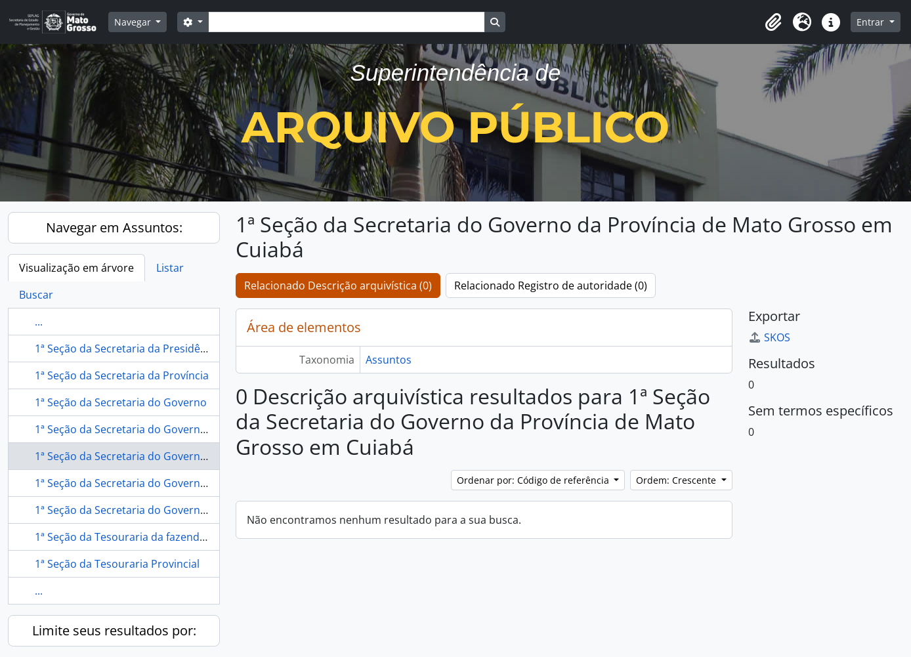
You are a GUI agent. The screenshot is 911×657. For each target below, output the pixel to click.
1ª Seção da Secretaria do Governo (121, 402)
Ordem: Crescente (677, 480)
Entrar (872, 22)
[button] (773, 22)
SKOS (769, 337)
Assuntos (389, 359)
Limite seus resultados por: (114, 630)
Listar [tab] (170, 268)
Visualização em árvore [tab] (76, 268)
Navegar (134, 22)
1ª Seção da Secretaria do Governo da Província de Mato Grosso (193, 429)
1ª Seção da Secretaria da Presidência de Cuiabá (153, 348)
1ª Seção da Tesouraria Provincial (117, 564)
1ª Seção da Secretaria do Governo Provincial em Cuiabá (174, 510)
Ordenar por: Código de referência (534, 480)
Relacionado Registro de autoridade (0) (550, 285)
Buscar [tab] (36, 294)
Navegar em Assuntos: (114, 227)
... (39, 321)
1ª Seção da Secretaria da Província (122, 375)
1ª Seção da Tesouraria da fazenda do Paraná (147, 537)
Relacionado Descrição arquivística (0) (338, 285)
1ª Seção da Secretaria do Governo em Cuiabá (148, 483)
